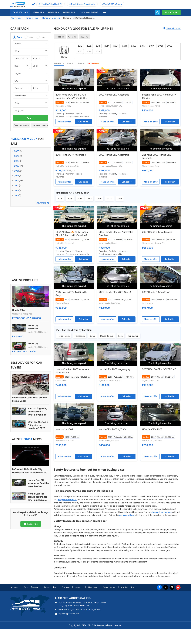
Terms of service (31, 587)
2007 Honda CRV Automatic (114, 94)
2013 (124, 45)
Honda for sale (32, 18)
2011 (98, 45)
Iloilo (120, 336)
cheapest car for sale (161, 512)
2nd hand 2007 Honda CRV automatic (156, 156)
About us (14, 587)
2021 (16, 170)
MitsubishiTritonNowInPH (51, 4)
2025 (16, 151)
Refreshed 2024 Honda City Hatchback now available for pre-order (30, 471)
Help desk (92, 587)
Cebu (92, 336)
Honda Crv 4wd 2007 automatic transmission (73, 371)
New (31, 37)
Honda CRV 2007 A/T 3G (112, 429)
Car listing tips (127, 587)
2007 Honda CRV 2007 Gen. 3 (115, 292)
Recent (81, 63)
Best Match (59, 63)
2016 (16, 190)
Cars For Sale (20, 12)
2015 (16, 195)
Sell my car (171, 12)
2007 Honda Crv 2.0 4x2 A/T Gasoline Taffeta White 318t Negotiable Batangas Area (71, 96)
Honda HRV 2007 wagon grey (114, 369)
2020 (109, 198)
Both (19, 37)
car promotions (126, 515)
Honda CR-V (18, 310)
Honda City (33, 343)
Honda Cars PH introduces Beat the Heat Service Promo (38, 483)
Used (43, 37)
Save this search (21, 125)
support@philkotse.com (68, 613)
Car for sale (16, 18)
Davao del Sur (106, 336)
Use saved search (40, 125)
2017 (16, 185)
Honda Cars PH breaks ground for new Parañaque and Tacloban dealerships (37, 497)
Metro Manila (64, 336)
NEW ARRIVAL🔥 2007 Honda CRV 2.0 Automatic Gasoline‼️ (72, 233)
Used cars (38, 12)
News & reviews (89, 12)
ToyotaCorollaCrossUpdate (83, 4)
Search (30, 118)
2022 (16, 166)
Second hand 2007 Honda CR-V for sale (159, 96)
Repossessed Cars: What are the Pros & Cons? (29, 399)
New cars (53, 12)
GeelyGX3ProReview (113, 4)
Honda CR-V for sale (51, 18)
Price (71, 63)
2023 (16, 161)
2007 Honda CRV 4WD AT (156, 292)
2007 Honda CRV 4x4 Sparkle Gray (71, 294)
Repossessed (93, 63)
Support (79, 587)
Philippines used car (67, 499)
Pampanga (80, 336)
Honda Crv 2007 (64, 429)
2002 (169, 45)
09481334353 (64, 609)
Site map (66, 587)
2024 (16, 156)
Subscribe (30, 523)
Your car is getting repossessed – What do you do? (37, 411)
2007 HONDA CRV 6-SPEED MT (159, 369)
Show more (41, 202)
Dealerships (69, 12)
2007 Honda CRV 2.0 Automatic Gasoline (116, 233)
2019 (16, 175)
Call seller (83, 121)
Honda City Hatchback (33, 327)
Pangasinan (133, 336)
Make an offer (64, 121)
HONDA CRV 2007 (152, 429)
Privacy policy (50, 587)
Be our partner (109, 587)
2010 (80, 51)
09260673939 (86, 609)
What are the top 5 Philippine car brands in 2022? (38, 425)
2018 (16, 180)
